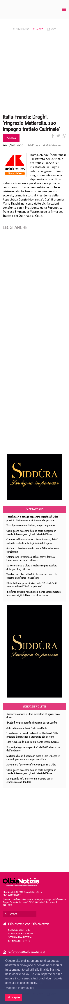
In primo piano (34, 509)
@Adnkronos (52, 145)
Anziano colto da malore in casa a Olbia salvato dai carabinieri (32, 550)
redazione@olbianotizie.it (26, 952)
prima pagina (21, 29)
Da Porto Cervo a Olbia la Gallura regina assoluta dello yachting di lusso (31, 567)
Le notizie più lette (34, 706)
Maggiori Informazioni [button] (20, 987)
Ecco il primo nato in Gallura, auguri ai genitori (30, 525)
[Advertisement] (34, 73)
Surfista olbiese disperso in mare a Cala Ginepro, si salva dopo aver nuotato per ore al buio (33, 757)
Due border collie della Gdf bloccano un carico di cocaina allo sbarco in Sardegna (31, 576)
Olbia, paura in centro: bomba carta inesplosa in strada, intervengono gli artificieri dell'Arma (31, 532)
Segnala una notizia (20, 937)
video (51, 29)
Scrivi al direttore (19, 929)
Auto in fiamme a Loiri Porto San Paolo (26, 728)
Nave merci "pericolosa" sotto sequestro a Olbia (31, 764)
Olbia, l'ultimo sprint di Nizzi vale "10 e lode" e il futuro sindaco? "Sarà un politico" (31, 584)
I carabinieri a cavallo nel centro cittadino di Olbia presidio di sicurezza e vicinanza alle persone (32, 518)
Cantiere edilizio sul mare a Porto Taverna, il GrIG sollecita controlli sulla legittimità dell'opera (32, 541)
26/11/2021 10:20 (13, 145)
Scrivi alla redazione (20, 933)
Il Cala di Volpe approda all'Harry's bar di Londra (31, 722)
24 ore (38, 29)
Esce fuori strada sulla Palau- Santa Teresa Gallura (32, 742)
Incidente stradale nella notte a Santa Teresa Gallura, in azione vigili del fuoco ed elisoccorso (33, 593)
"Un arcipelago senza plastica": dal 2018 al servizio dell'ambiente (33, 749)
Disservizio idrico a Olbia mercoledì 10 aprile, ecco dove (33, 715)
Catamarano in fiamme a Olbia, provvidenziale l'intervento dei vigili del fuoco (31, 558)
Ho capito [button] (14, 997)
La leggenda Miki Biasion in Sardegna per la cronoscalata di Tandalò (29, 780)
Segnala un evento (19, 941)
